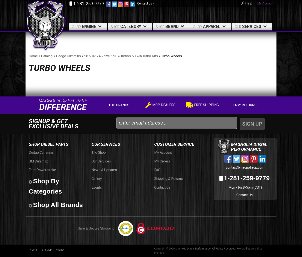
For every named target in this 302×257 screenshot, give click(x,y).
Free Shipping (202, 105)
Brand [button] (171, 26)
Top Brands (118, 105)
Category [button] (129, 26)
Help (246, 3)
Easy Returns (244, 105)
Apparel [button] (210, 26)
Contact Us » (145, 3)
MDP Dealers (160, 105)
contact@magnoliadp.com (244, 167)
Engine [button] (87, 26)
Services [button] (251, 26)
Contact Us (244, 195)
